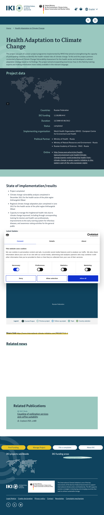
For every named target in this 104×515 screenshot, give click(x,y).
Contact (50, 498)
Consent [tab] (20, 241)
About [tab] (84, 241)
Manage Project (39, 447)
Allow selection (52, 278)
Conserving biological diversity (72, 458)
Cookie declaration (25, 498)
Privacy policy (40, 498)
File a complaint (65, 447)
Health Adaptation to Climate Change (29, 28)
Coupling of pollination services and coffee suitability (32, 415)
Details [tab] (52, 241)
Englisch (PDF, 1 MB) (28, 421)
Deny (21, 278)
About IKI (90, 447)
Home (8, 28)
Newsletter (59, 498)
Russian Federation (58, 304)
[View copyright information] (7, 104)
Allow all (83, 278)
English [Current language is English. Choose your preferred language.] (92, 9)
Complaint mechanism (75, 498)
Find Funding (13, 447)
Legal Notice (11, 498)
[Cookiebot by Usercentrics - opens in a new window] (89, 235)
